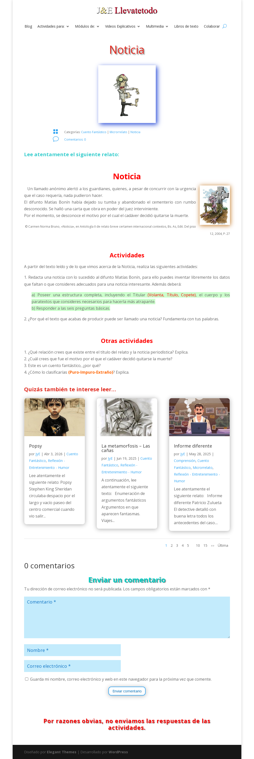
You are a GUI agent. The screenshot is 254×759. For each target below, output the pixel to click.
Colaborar (212, 27)
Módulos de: (85, 27)
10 (198, 545)
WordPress (118, 752)
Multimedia (155, 27)
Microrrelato (118, 132)
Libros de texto (186, 27)
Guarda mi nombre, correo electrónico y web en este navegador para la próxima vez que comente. (121, 679)
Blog (28, 27)
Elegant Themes (61, 752)
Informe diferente (193, 446)
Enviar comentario (127, 691)
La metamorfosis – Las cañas (125, 448)
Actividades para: (50, 27)
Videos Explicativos (120, 27)
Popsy (35, 446)
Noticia (135, 132)
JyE (37, 454)
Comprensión (184, 460)
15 (205, 545)
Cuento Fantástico (93, 132)
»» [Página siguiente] (212, 545)
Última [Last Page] (223, 545)
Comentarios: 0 (75, 139)
